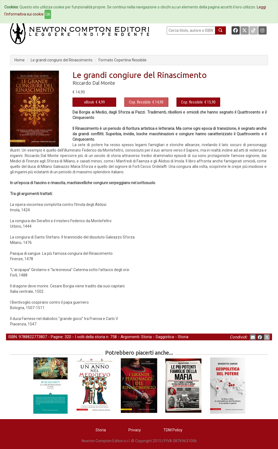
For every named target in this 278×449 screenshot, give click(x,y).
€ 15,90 (198, 102)
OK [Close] (47, 14)
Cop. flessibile (140, 102)
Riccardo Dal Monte (93, 83)
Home (19, 60)
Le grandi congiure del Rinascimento (62, 60)
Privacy (134, 430)
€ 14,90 (146, 102)
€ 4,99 (94, 102)
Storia (146, 336)
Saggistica (165, 336)
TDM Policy (172, 430)
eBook (89, 102)
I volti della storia (90, 336)
